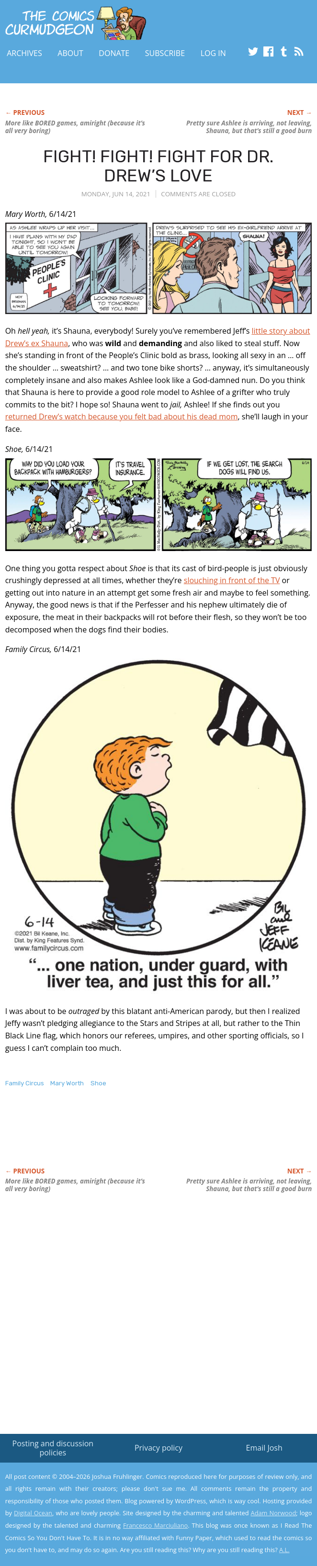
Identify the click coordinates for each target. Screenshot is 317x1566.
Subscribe (165, 53)
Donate (114, 53)
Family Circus (24, 1083)
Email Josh (264, 1447)
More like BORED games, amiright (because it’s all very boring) (75, 127)
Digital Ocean (33, 1513)
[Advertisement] (117, 1137)
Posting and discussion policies (53, 1448)
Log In (213, 53)
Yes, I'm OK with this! (235, 1531)
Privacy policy (158, 1447)
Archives (24, 53)
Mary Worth (67, 1083)
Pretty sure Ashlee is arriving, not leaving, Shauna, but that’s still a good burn (249, 127)
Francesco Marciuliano (155, 1525)
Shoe (98, 1083)
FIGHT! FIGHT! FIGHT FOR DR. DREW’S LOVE (158, 166)
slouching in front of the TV (232, 580)
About (70, 53)
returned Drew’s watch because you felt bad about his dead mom (121, 416)
